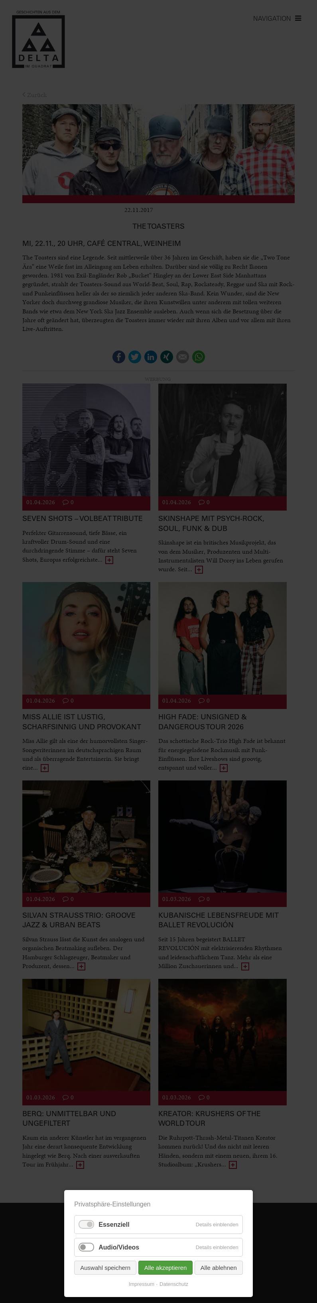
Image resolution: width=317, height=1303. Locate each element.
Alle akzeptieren (165, 1267)
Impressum (141, 1284)
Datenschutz (173, 1284)
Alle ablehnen (219, 1267)
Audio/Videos (118, 1247)
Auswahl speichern (105, 1267)
